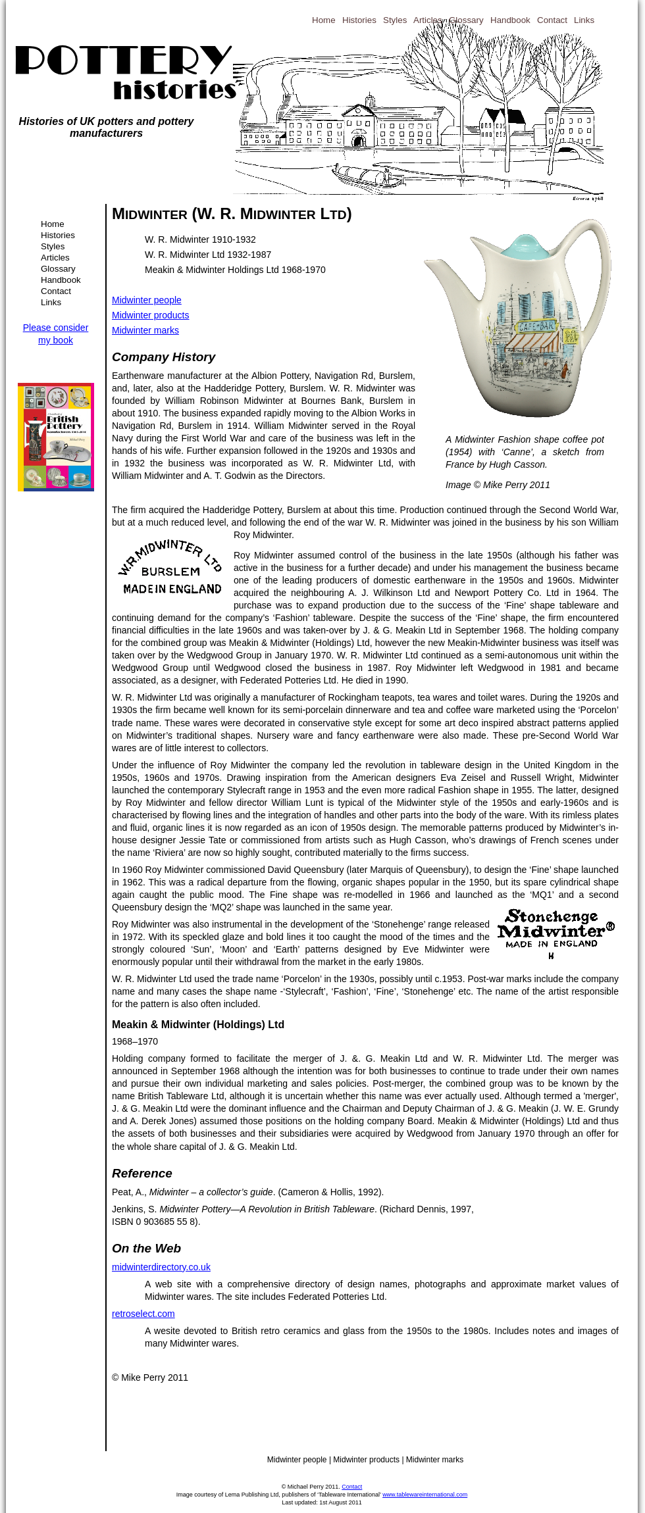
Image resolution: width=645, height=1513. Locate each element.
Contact (56, 291)
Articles (55, 257)
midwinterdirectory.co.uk (161, 1267)
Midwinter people (147, 300)
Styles (52, 246)
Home (52, 224)
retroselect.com (143, 1313)
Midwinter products (151, 315)
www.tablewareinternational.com (424, 1494)
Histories (58, 235)
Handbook (61, 280)
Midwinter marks (145, 330)
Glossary (58, 269)
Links (51, 302)
